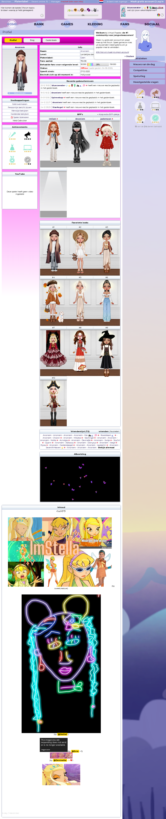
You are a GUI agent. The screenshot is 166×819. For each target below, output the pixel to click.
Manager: (67, 1)
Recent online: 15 (39, 1)
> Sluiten (129, 56)
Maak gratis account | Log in (147, 1)
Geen (83, 57)
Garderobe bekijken (20, 114)
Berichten (6, 1)
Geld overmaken (19, 104)
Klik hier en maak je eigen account (112, 52)
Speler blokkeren (20, 117)
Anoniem (20, 47)
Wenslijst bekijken (19, 111)
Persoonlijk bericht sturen (20, 107)
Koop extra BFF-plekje (109, 114)
